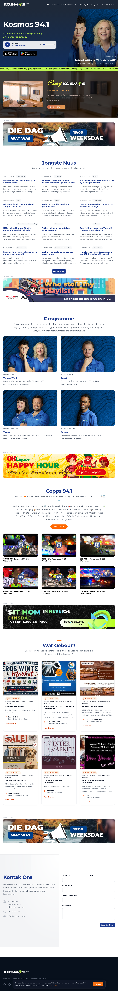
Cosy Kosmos (108, 4)
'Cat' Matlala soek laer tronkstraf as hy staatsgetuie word (97, 181)
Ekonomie (58, 224)
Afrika (95, 176)
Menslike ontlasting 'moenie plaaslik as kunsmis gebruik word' (58, 181)
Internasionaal (21, 248)
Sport (18, 200)
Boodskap (66, 906)
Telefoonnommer (69, 896)
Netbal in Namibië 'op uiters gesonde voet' (55, 205)
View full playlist (59, 526)
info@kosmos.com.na (16, 916)
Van (91, 875)
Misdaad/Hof (21, 176)
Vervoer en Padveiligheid (63, 248)
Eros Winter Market (14, 706)
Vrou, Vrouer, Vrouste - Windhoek (93, 781)
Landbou (58, 176)
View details (10, 723)
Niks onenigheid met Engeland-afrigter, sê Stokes (18, 205)
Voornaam (66, 875)
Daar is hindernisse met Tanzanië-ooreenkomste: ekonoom (96, 229)
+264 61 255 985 (13, 912)
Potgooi (95, 4)
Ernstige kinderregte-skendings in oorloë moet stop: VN (20, 253)
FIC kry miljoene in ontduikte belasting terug (56, 229)
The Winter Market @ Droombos (54, 781)
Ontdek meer (59, 271)
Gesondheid (97, 200)
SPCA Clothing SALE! (15, 780)
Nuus (55, 4)
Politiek (96, 224)
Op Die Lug (81, 4)
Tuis (47, 4)
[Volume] (49, 45)
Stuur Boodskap (107, 925)
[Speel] (7, 44)
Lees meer (55, 985)
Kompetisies (67, 4)
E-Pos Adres (67, 886)
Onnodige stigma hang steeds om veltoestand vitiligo (96, 205)
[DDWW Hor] (59, 134)
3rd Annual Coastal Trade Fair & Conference (59, 707)
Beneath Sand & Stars (92, 706)
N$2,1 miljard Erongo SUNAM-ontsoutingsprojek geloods (17, 229)
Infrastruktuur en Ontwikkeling (27, 224)
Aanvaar (98, 984)
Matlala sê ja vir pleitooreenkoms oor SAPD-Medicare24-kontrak (96, 253)
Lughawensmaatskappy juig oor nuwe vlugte (57, 253)
